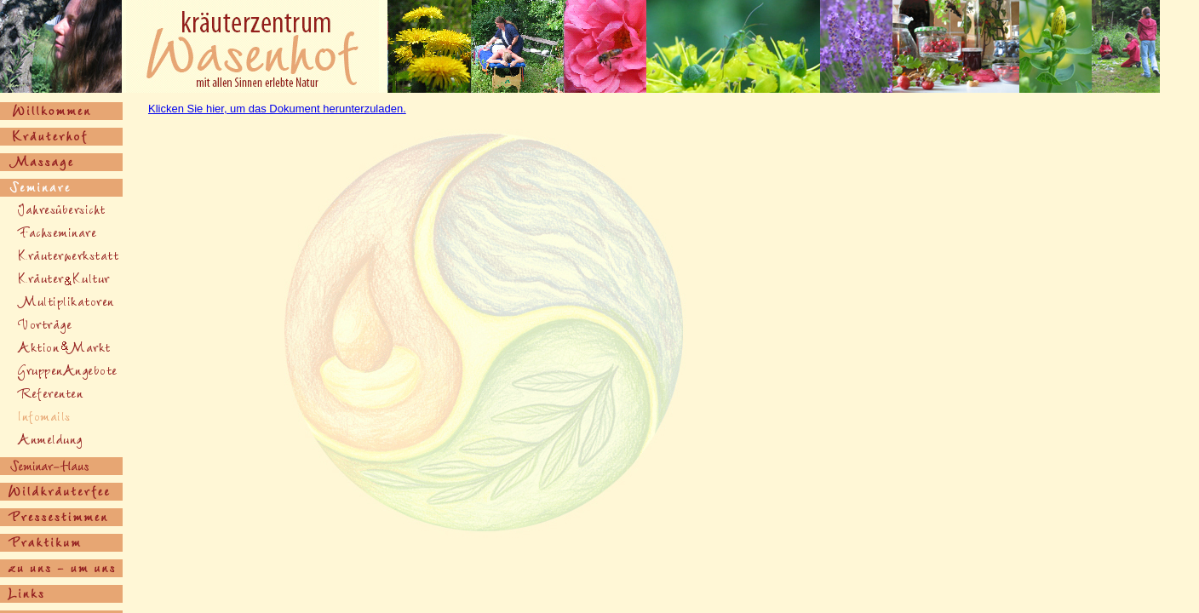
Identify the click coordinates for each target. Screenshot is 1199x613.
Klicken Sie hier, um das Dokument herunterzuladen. (277, 108)
